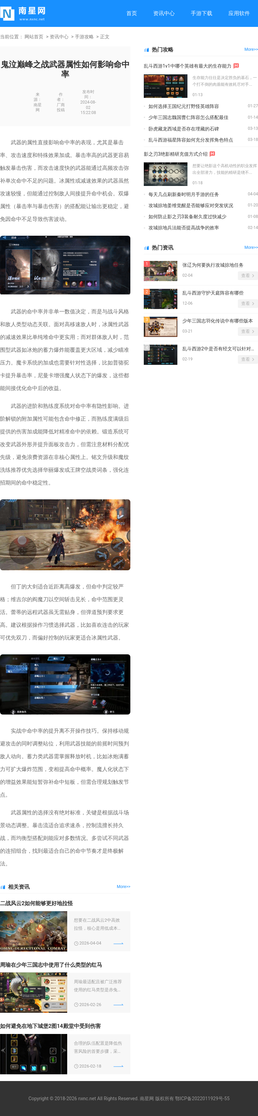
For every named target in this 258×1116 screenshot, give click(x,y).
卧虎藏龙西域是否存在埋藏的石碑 (183, 128)
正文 (105, 36)
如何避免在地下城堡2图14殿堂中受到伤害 (50, 1026)
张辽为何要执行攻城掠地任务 (213, 265)
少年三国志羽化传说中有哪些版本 (217, 320)
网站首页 (34, 36)
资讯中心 (164, 13)
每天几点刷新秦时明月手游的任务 (183, 194)
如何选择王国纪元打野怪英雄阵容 (183, 106)
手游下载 (201, 13)
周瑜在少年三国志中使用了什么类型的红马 (51, 965)
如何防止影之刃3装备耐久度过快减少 (187, 216)
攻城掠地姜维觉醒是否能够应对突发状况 (190, 205)
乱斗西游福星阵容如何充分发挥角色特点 (190, 140)
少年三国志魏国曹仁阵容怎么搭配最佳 (188, 117)
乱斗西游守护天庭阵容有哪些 (213, 293)
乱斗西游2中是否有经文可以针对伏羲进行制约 (220, 348)
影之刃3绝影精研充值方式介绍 (176, 154)
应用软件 (239, 13)
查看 (245, 275)
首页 (131, 13)
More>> (123, 886)
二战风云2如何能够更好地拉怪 (36, 903)
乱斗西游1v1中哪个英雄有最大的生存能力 (187, 66)
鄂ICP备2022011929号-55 (202, 1098)
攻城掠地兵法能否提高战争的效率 (183, 227)
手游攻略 (84, 36)
